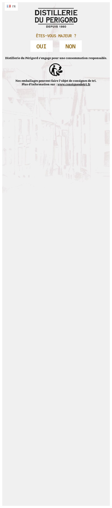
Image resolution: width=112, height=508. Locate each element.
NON (71, 46)
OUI (41, 46)
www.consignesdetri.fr (74, 84)
